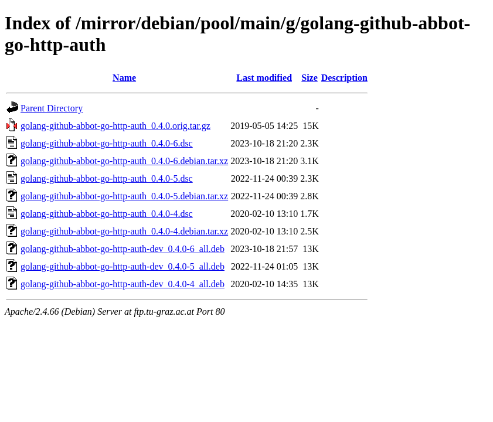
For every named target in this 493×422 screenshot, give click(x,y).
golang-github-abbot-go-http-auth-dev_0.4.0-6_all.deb (123, 249)
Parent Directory (52, 108)
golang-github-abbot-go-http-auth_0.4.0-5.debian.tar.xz (124, 196)
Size (309, 78)
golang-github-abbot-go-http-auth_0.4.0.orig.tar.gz (115, 126)
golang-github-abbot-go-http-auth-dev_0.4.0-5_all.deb (123, 266)
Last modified (264, 78)
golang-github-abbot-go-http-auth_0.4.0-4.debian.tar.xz (124, 231)
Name (124, 78)
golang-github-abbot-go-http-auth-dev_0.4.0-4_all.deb (123, 284)
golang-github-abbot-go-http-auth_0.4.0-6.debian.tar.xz (124, 161)
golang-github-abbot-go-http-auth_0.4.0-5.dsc (107, 178)
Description (344, 78)
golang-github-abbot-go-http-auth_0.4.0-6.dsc (107, 143)
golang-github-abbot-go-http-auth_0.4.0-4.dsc (107, 214)
